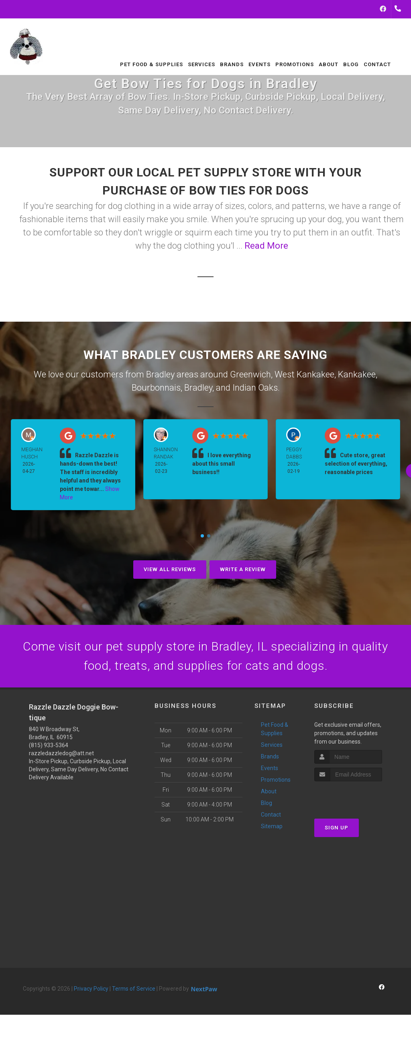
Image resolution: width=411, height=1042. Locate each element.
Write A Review (243, 569)
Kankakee (357, 374)
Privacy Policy (91, 988)
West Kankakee (304, 374)
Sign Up (336, 828)
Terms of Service (133, 988)
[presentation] (357, 796)
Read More (266, 246)
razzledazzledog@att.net (61, 753)
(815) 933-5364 (48, 745)
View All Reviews (170, 569)
